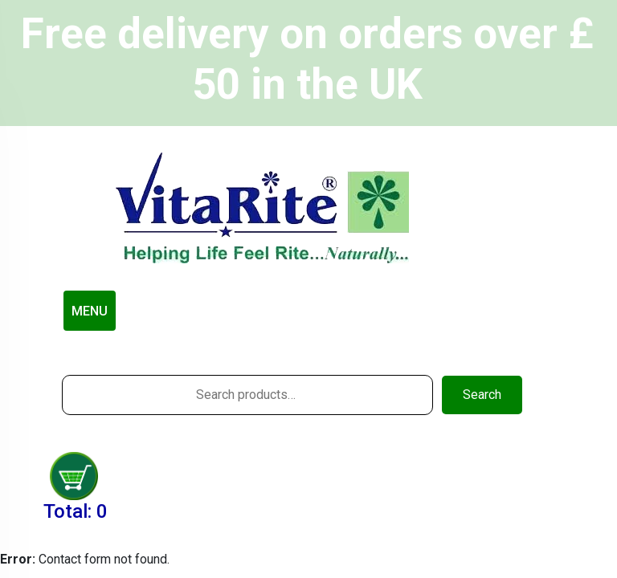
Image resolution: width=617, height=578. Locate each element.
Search (482, 394)
